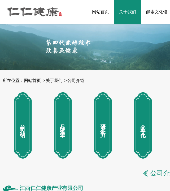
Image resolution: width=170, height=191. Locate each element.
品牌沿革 (63, 125)
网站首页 (100, 12)
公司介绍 (75, 80)
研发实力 (103, 125)
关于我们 (127, 12)
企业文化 (143, 125)
